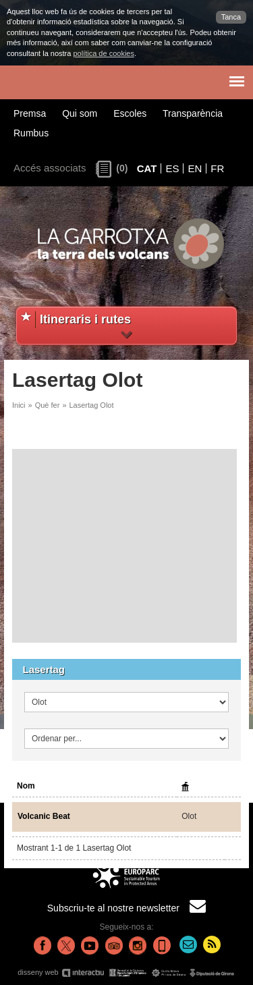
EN (195, 168)
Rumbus (31, 133)
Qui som (79, 113)
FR (217, 168)
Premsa (29, 113)
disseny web (126, 972)
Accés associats (49, 168)
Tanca (231, 17)
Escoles (129, 113)
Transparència (193, 113)
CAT (147, 168)
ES (172, 168)
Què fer (47, 405)
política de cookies (103, 53)
